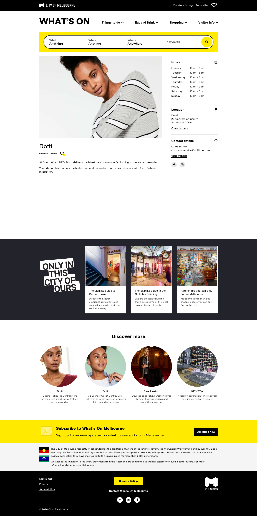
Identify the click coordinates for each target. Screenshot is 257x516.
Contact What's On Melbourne (128, 491)
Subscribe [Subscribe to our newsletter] (202, 5)
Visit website (179, 156)
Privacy (43, 484)
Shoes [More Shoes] (54, 153)
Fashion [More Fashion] (43, 153)
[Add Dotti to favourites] (62, 154)
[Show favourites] (214, 5)
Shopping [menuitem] (178, 22)
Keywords (173, 42)
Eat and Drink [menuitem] (146, 22)
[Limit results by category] (63, 42)
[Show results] (206, 42)
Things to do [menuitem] (112, 22)
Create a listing (183, 5)
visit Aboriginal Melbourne (79, 465)
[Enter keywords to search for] (181, 44)
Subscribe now (206, 432)
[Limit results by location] (141, 42)
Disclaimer (45, 478)
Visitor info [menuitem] (208, 22)
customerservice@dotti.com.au (190, 150)
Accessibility (47, 489)
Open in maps (179, 128)
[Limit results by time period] (102, 42)
